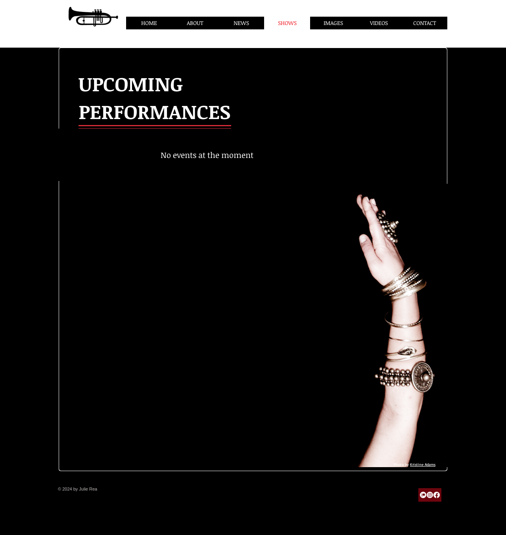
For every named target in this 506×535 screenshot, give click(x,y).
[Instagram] (430, 495)
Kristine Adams (422, 464)
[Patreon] (423, 495)
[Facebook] (436, 495)
